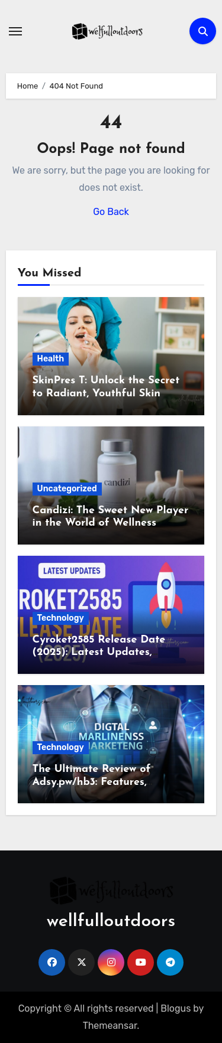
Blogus (175, 1008)
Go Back (111, 211)
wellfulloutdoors (111, 921)
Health (51, 359)
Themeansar (110, 1025)
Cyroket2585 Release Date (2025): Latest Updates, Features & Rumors (99, 652)
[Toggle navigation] (15, 31)
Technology (60, 618)
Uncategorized (67, 489)
